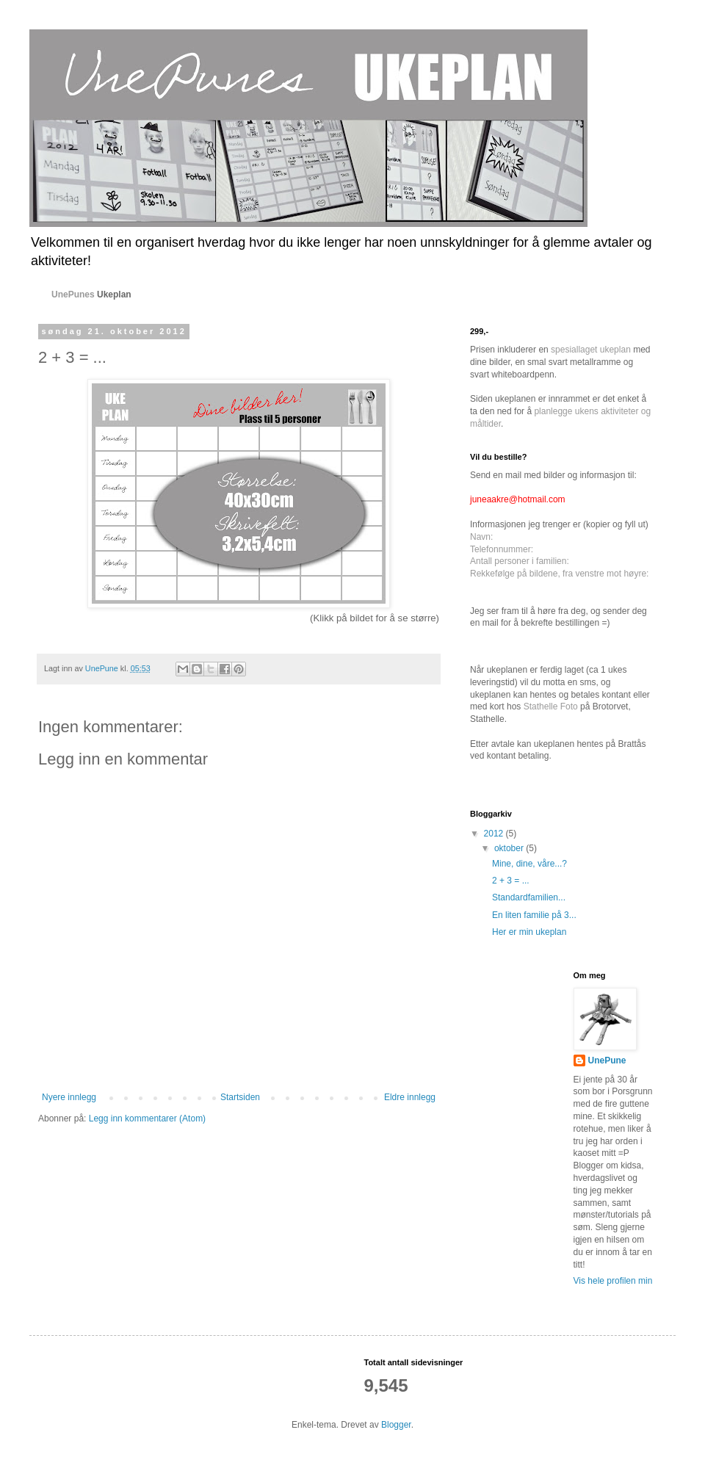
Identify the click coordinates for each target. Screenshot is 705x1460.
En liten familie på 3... (534, 915)
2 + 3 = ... (510, 880)
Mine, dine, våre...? (529, 864)
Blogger (396, 1425)
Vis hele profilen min (613, 1281)
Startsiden (240, 1097)
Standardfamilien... (528, 897)
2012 (495, 833)
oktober (510, 848)
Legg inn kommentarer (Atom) (147, 1118)
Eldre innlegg (409, 1097)
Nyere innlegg (69, 1097)
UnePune (607, 1060)
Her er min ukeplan (529, 932)
